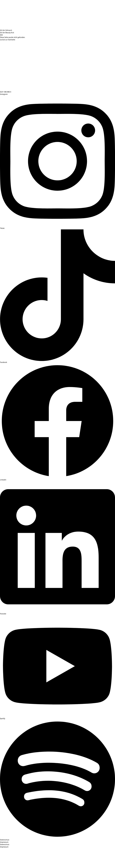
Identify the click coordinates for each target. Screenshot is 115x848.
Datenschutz (4, 840)
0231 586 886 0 (5, 92)
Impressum (4, 842)
